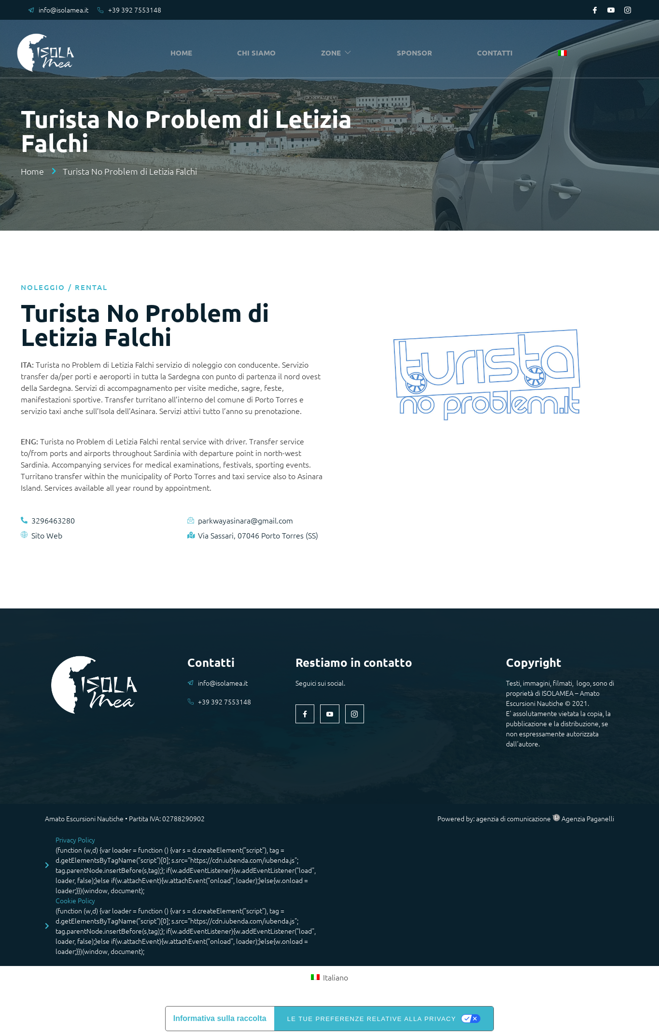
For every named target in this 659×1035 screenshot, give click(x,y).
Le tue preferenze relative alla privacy (371, 1018)
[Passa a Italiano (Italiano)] (329, 977)
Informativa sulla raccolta (219, 1018)
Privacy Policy (75, 839)
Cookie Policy (75, 900)
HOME (184, 53)
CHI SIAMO (258, 53)
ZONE (338, 53)
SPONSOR (415, 53)
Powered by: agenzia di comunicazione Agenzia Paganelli (525, 818)
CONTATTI (496, 53)
